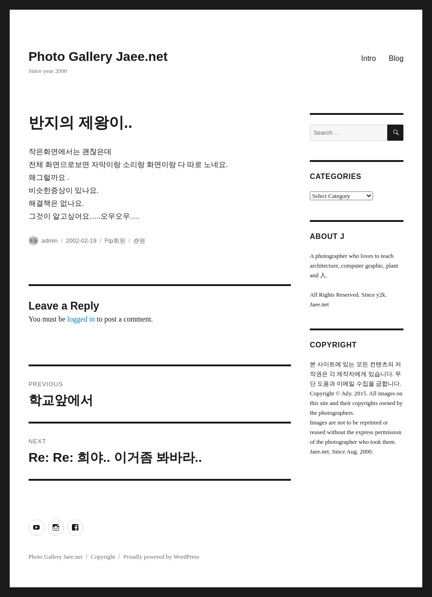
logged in (81, 319)
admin (49, 240)
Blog (396, 58)
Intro (368, 58)
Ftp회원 (115, 240)
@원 (139, 240)
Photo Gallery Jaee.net (98, 56)
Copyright (103, 556)
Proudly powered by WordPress (161, 556)
